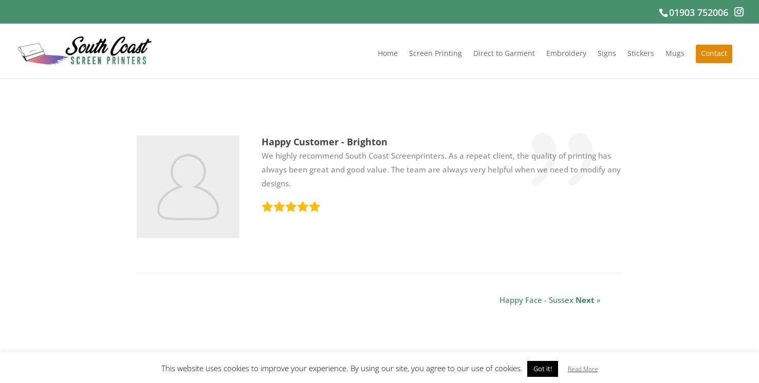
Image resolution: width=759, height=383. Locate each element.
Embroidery (566, 54)
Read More (583, 369)
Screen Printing (435, 54)
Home (388, 54)
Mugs (674, 54)
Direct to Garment (504, 54)
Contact (714, 54)
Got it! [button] (542, 368)
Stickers (640, 54)
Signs (607, 54)
